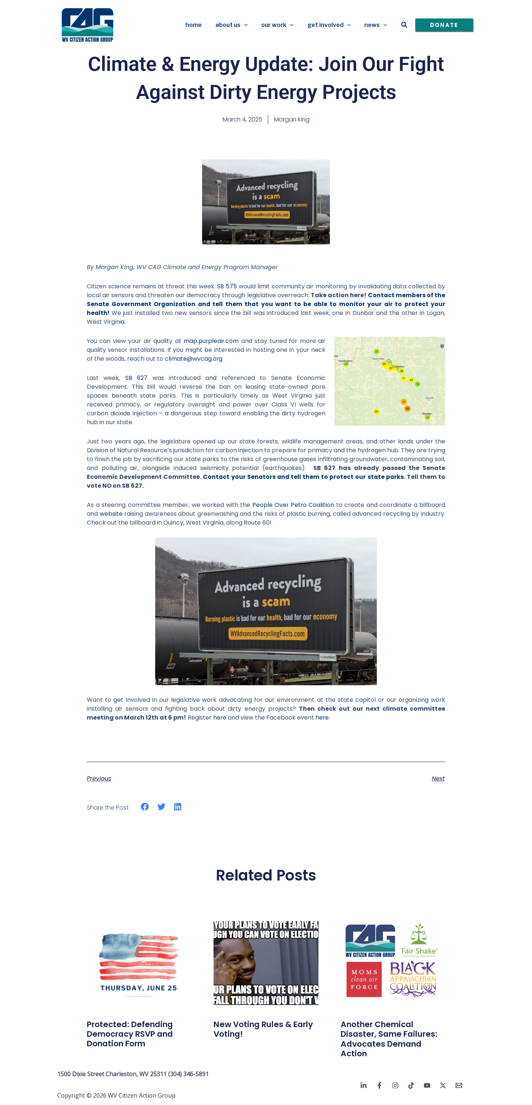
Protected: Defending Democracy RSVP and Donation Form (133, 1034)
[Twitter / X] (443, 1085)
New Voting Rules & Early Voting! (266, 1029)
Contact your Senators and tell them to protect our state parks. (304, 477)
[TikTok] (411, 1085)
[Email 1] (459, 1085)
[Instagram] (395, 1085)
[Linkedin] (363, 1085)
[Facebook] (379, 1085)
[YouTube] (427, 1085)
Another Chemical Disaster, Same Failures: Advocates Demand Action (392, 1039)
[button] (250, 25)
